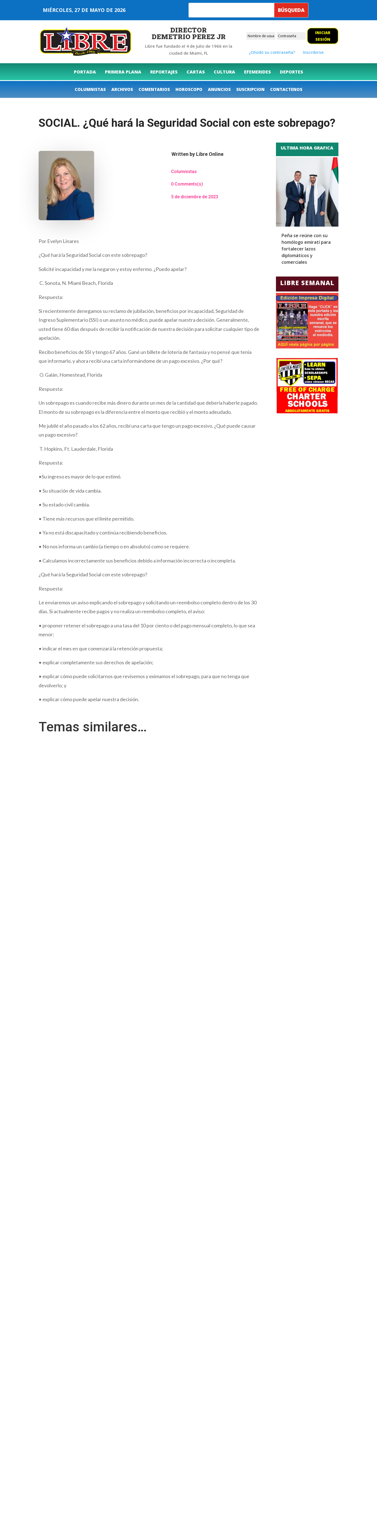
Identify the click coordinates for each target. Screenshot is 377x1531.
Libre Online (209, 154)
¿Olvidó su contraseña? (272, 52)
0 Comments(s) (187, 184)
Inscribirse (313, 52)
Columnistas (184, 171)
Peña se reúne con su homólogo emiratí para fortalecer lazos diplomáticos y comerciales (306, 248)
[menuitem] (84, 71)
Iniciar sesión (322, 36)
